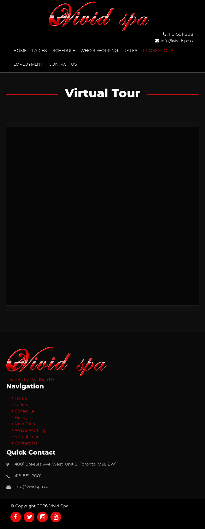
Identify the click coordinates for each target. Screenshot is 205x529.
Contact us (63, 64)
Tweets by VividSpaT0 (31, 465)
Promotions (158, 50)
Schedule (63, 50)
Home (19, 50)
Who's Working (99, 50)
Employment (28, 64)
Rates (130, 50)
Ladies (39, 50)
